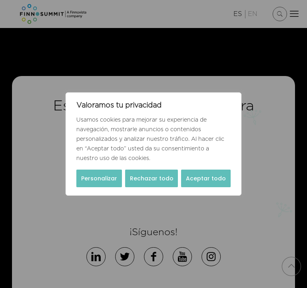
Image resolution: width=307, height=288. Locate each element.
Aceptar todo (206, 178)
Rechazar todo (151, 178)
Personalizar (99, 178)
